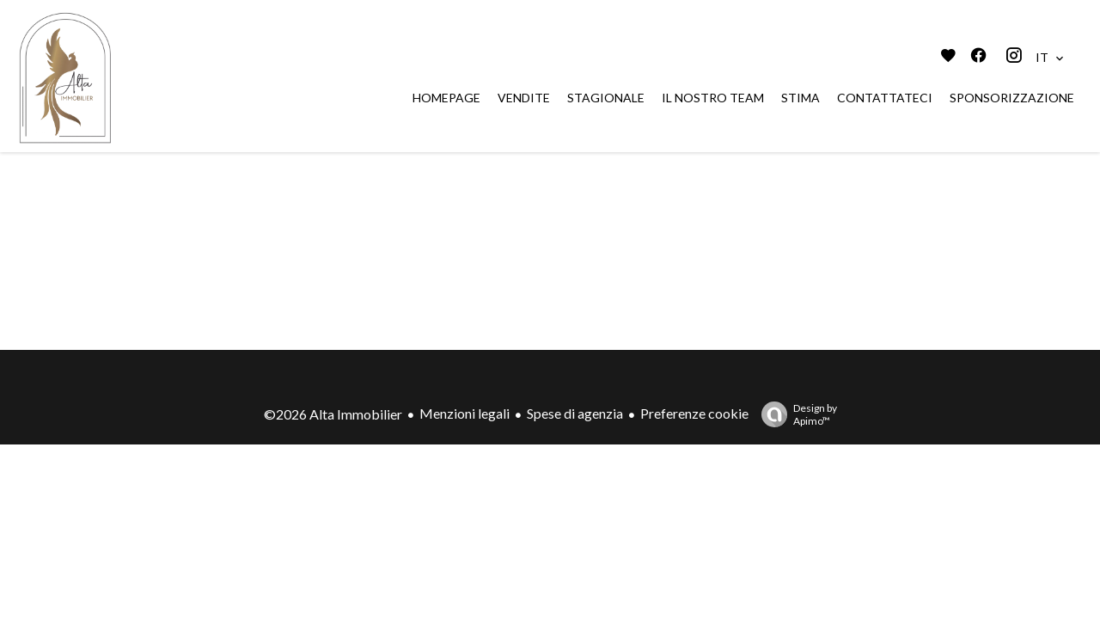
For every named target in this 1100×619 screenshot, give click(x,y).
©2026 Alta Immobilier (333, 414)
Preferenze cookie (694, 413)
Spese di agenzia (575, 413)
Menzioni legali (464, 413)
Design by (795, 414)
